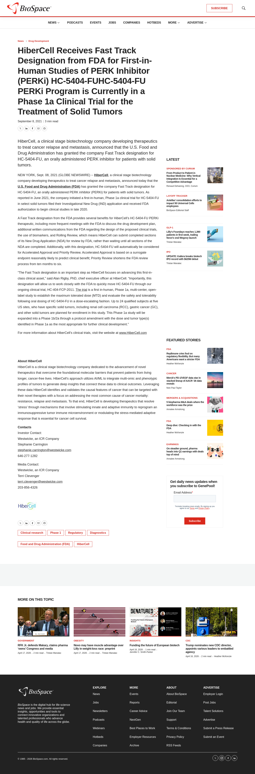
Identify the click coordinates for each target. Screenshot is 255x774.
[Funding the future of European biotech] (155, 621)
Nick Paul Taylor (174, 388)
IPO (168, 252)
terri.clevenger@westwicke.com (40, 481)
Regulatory (75, 532)
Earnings (172, 444)
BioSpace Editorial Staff (177, 210)
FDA (168, 349)
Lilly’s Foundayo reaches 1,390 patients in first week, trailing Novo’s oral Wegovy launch (183, 234)
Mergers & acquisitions (182, 398)
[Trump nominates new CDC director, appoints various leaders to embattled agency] (211, 621)
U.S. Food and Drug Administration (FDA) (49, 186)
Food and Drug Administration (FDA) (45, 544)
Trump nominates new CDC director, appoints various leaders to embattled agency (209, 649)
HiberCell (101, 175)
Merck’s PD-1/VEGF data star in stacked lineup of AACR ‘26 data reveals (184, 380)
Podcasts (75, 22)
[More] (58, 22)
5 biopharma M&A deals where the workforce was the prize (185, 403)
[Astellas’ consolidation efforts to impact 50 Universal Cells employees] (215, 203)
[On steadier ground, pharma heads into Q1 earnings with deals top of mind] (215, 451)
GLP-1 (169, 227)
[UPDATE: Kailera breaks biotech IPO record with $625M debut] (215, 259)
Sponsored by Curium (180, 168)
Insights (135, 640)
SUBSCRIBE (219, 8)
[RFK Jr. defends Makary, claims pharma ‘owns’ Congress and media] (43, 621)
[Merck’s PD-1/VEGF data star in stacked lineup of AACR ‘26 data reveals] (215, 380)
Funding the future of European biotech (154, 645)
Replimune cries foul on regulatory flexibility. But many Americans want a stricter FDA (183, 356)
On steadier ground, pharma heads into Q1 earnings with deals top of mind (185, 451)
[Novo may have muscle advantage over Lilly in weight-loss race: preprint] (99, 621)
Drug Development (39, 41)
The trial (81, 289)
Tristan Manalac (174, 242)
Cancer (171, 373)
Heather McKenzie (175, 363)
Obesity (79, 640)
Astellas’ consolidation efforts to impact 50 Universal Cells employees (184, 203)
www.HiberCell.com (133, 333)
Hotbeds (154, 22)
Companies (131, 22)
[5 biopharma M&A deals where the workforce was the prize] (215, 405)
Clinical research (32, 532)
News (52, 22)
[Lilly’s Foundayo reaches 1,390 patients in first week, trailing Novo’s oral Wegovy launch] (215, 234)
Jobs (112, 22)
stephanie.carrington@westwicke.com (44, 450)
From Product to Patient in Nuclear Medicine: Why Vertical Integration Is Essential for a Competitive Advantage (183, 177)
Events (95, 22)
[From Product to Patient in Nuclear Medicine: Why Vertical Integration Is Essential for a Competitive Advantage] (215, 175)
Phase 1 (55, 532)
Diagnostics (98, 532)
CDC (188, 640)
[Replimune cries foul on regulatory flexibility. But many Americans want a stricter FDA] (215, 356)
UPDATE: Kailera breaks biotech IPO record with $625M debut (184, 258)
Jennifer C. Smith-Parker (141, 652)
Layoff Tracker (176, 196)
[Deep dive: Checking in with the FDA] (215, 428)
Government (26, 640)
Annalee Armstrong (175, 409)
